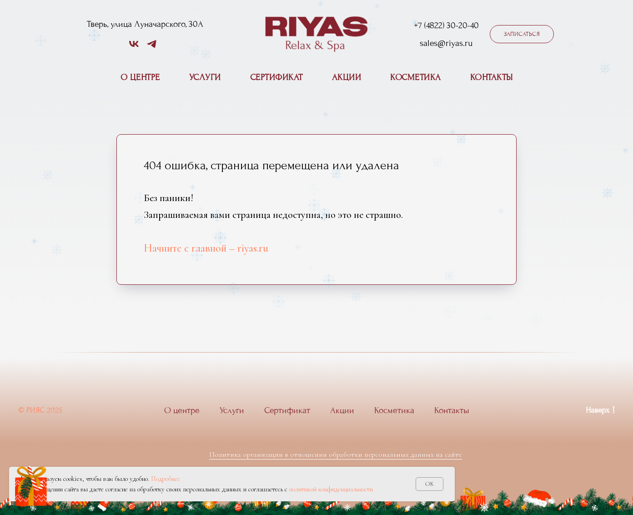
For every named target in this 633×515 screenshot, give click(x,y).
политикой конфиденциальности (331, 489)
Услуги (205, 77)
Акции (347, 77)
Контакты (491, 77)
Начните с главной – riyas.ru (206, 248)
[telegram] (151, 47)
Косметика (415, 77)
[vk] (134, 47)
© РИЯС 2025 (40, 410)
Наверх (600, 411)
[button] (522, 34)
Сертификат (276, 77)
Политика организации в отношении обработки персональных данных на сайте (335, 454)
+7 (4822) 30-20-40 (446, 25)
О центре (140, 77)
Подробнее (165, 479)
